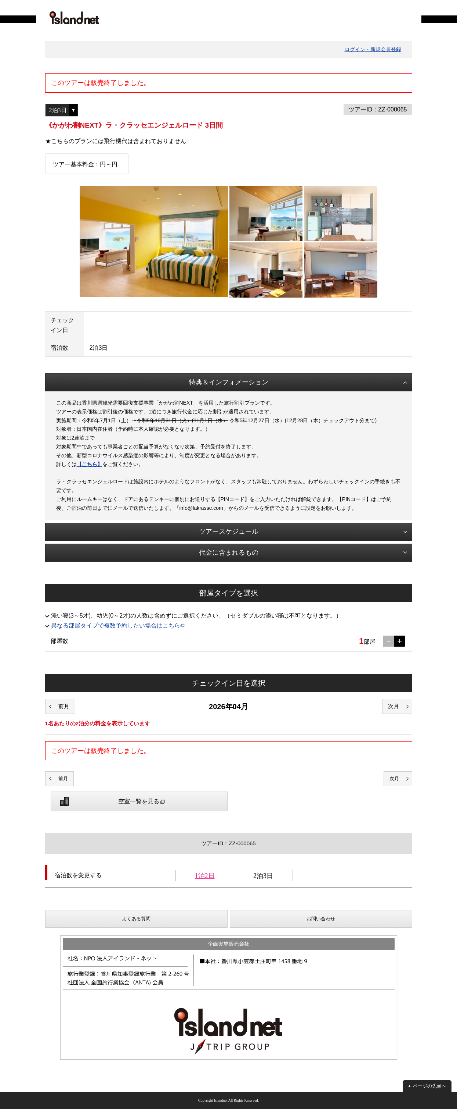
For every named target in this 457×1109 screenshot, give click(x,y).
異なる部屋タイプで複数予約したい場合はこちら (115, 625)
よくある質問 (136, 918)
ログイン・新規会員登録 (373, 49)
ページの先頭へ (429, 1086)
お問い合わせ (321, 918)
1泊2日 (205, 875)
